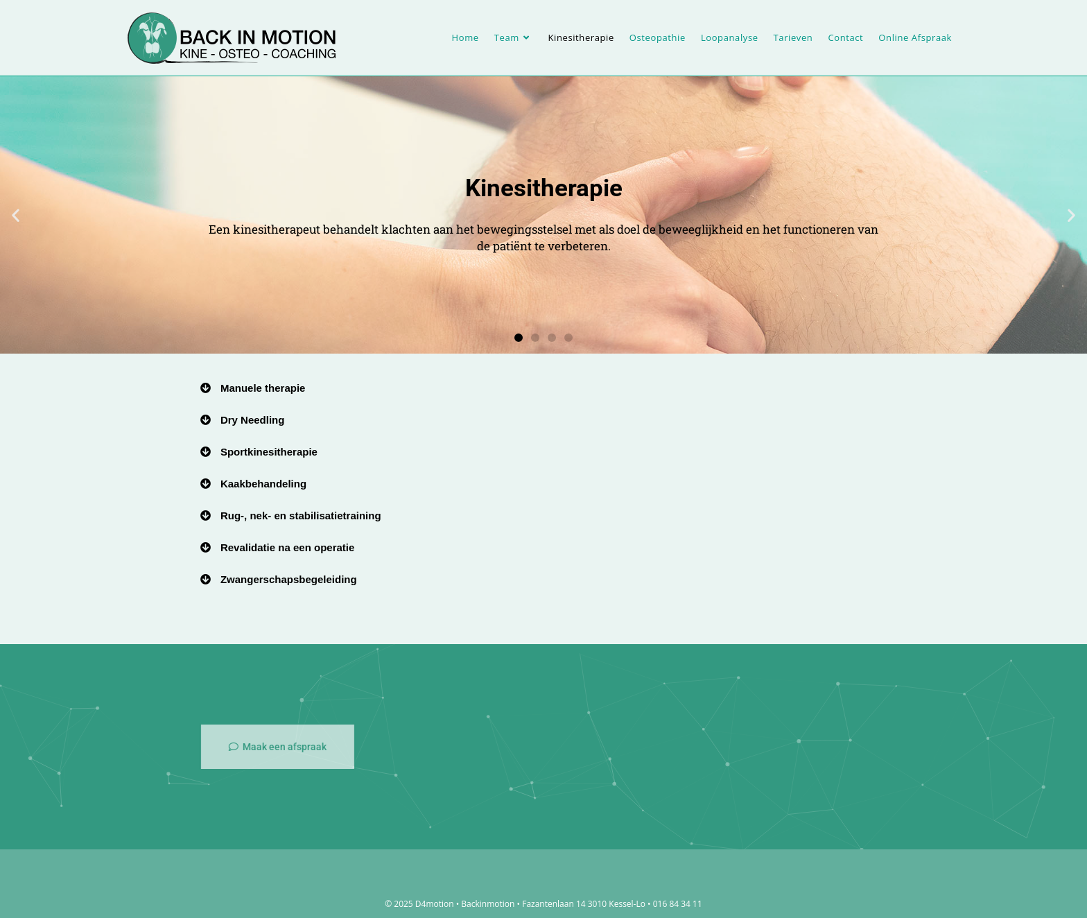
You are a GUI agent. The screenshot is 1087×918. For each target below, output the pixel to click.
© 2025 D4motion (419, 904)
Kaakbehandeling (263, 484)
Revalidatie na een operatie (287, 547)
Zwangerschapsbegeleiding (288, 579)
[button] (15, 215)
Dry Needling (252, 420)
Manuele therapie (263, 388)
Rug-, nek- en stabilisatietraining (300, 515)
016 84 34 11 (677, 904)
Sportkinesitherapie (269, 452)
